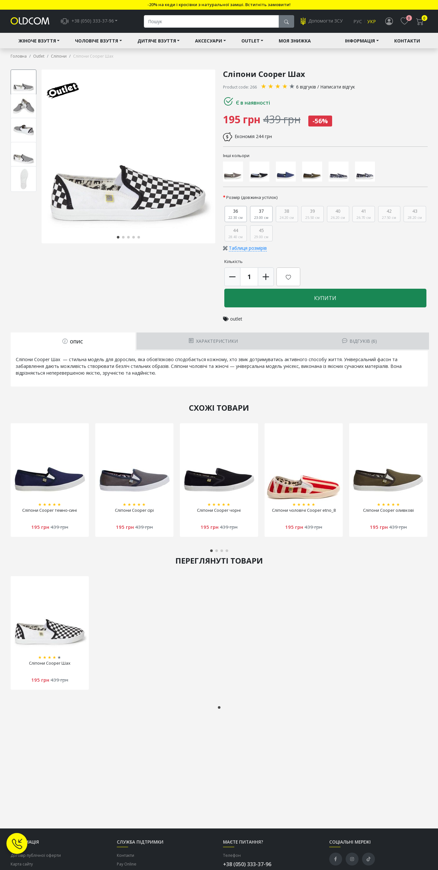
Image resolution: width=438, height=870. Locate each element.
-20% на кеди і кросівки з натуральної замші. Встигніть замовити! (219, 4)
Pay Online (126, 864)
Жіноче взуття (37, 41)
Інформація (360, 41)
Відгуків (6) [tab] (359, 341)
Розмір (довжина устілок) (252, 197)
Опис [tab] (72, 342)
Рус (357, 21)
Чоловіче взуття (96, 41)
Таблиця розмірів (248, 248)
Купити (325, 298)
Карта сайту (22, 864)
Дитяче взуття (156, 41)
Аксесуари (208, 41)
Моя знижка (295, 41)
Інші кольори (236, 155)
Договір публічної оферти (36, 855)
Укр (371, 21)
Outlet (250, 41)
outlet (236, 319)
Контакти (407, 41)
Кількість (233, 261)
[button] (118, 237)
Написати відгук (337, 87)
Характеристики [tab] (213, 341)
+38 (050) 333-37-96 (247, 864)
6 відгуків (306, 87)
